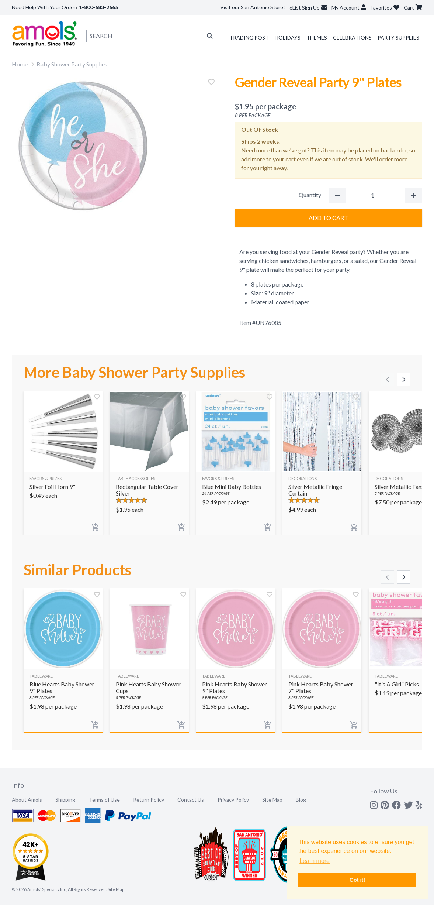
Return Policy (148, 799)
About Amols (27, 799)
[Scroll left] (387, 379)
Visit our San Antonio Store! (252, 7)
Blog (301, 799)
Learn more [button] (314, 861)
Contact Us (190, 799)
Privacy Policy (233, 799)
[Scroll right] (403, 379)
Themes (316, 37)
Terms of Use (104, 799)
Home (20, 64)
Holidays (288, 37)
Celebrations (352, 37)
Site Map (272, 799)
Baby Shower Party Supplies (72, 64)
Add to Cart (328, 217)
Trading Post (249, 37)
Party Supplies (398, 37)
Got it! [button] (357, 880)
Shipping (65, 799)
